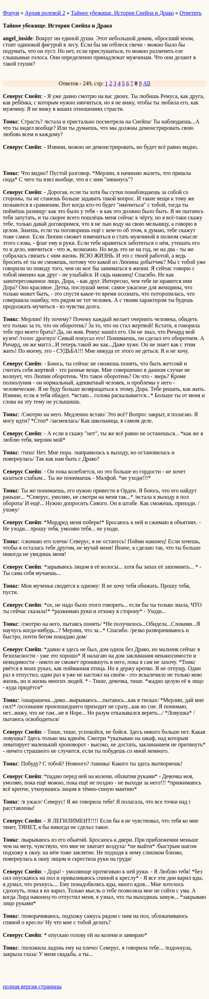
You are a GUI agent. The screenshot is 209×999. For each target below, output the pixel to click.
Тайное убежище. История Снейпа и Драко (122, 13)
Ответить (190, 13)
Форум (11, 13)
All (146, 83)
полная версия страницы (32, 986)
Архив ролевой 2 (45, 13)
